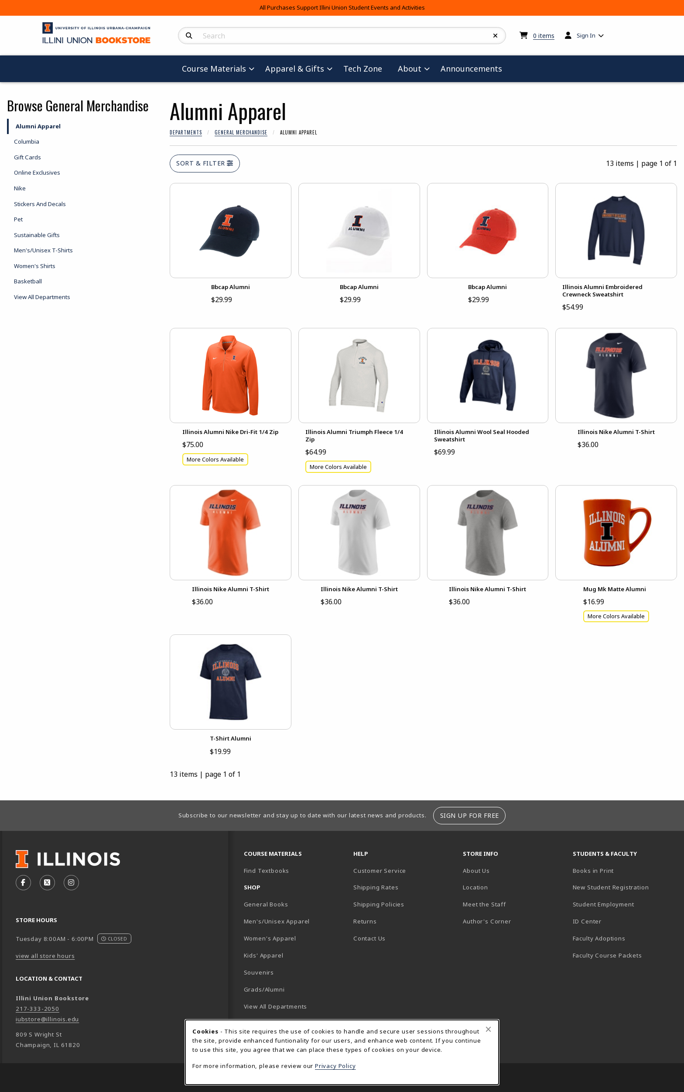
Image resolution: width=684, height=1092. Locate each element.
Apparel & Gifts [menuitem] (294, 68)
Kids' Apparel (264, 955)
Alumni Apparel (38, 126)
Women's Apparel (270, 938)
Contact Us (369, 938)
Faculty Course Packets (607, 955)
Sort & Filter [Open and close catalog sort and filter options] (204, 163)
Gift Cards (27, 157)
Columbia (26, 141)
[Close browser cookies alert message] (488, 1029)
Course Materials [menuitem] (214, 68)
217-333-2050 (37, 1009)
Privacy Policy (335, 1066)
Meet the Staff (484, 904)
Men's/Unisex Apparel (277, 921)
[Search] (189, 35)
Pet (18, 219)
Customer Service (379, 871)
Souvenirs (259, 972)
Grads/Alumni (264, 989)
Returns (365, 921)
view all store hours (45, 956)
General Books (266, 904)
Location (475, 887)
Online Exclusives (37, 172)
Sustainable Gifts (37, 235)
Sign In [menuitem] (586, 35)
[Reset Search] (495, 35)
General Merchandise (241, 132)
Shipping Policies (378, 904)
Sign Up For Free (469, 815)
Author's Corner (487, 921)
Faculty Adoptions (599, 938)
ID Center (618, 921)
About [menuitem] (409, 68)
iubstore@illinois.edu (47, 1019)
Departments (186, 132)
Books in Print (624, 870)
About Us (476, 871)
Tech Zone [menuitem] (366, 68)
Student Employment (624, 904)
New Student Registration (611, 887)
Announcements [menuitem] (471, 68)
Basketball (28, 281)
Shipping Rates (376, 887)
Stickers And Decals (40, 204)
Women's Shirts (34, 266)
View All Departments (42, 297)
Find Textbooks (267, 871)
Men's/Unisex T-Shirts (43, 250)
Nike (20, 188)
